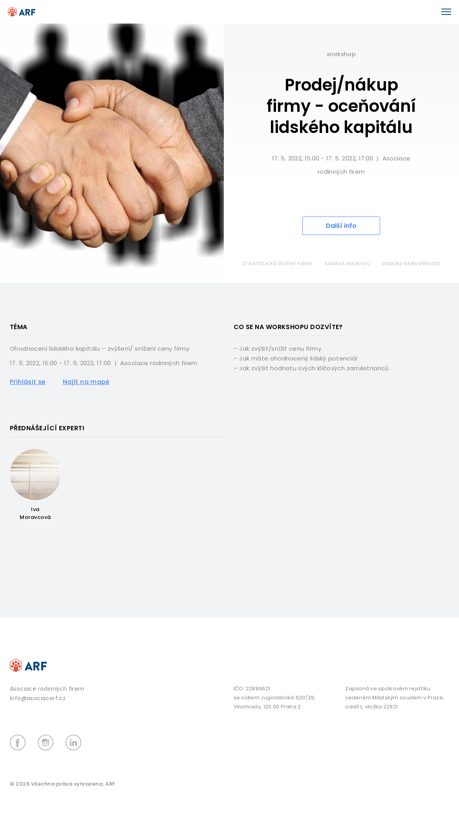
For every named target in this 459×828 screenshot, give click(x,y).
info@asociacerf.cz (38, 698)
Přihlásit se (28, 382)
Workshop (341, 54)
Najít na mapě (86, 382)
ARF (110, 784)
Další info (341, 225)
